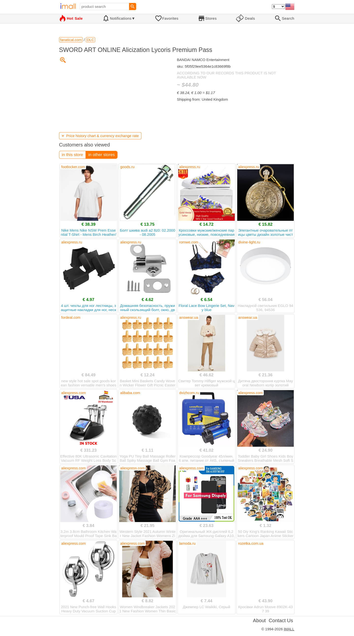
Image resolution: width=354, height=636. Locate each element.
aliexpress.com (73, 393)
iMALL (289, 629)
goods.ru (127, 167)
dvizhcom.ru (189, 393)
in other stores (101, 154)
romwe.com (188, 242)
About (259, 620)
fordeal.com (70, 317)
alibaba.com (130, 393)
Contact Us (281, 620)
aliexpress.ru (189, 167)
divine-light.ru (249, 242)
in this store (72, 154)
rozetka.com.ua (251, 543)
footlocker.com (73, 167)
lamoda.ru (187, 543)
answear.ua (188, 317)
